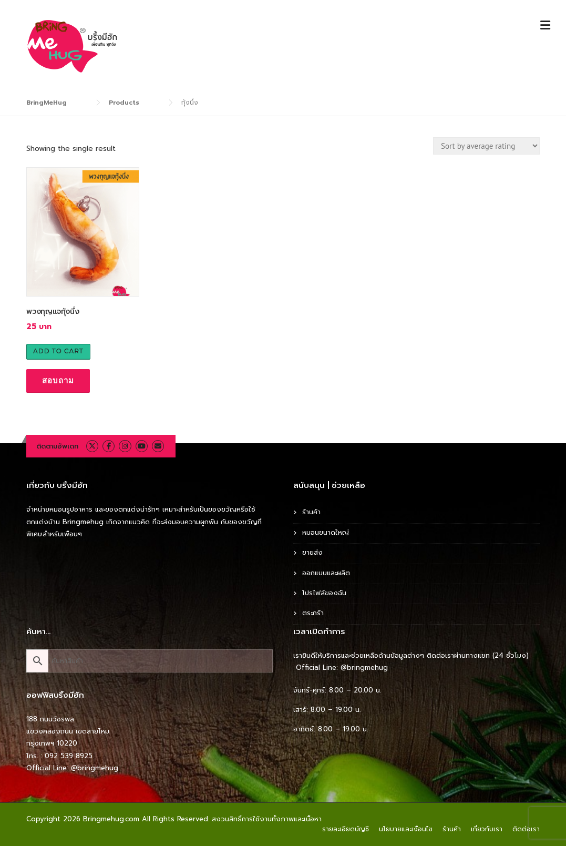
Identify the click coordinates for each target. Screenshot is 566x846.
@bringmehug (94, 768)
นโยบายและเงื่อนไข (406, 829)
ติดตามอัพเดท (57, 446)
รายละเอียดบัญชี (345, 829)
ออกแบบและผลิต (326, 573)
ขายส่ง (312, 552)
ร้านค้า (311, 512)
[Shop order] (486, 146)
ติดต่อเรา (526, 829)
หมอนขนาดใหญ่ (325, 532)
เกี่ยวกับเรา (486, 829)
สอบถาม (58, 380)
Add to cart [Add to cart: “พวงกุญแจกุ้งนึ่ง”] (58, 351)
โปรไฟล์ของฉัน (324, 593)
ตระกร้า (313, 613)
